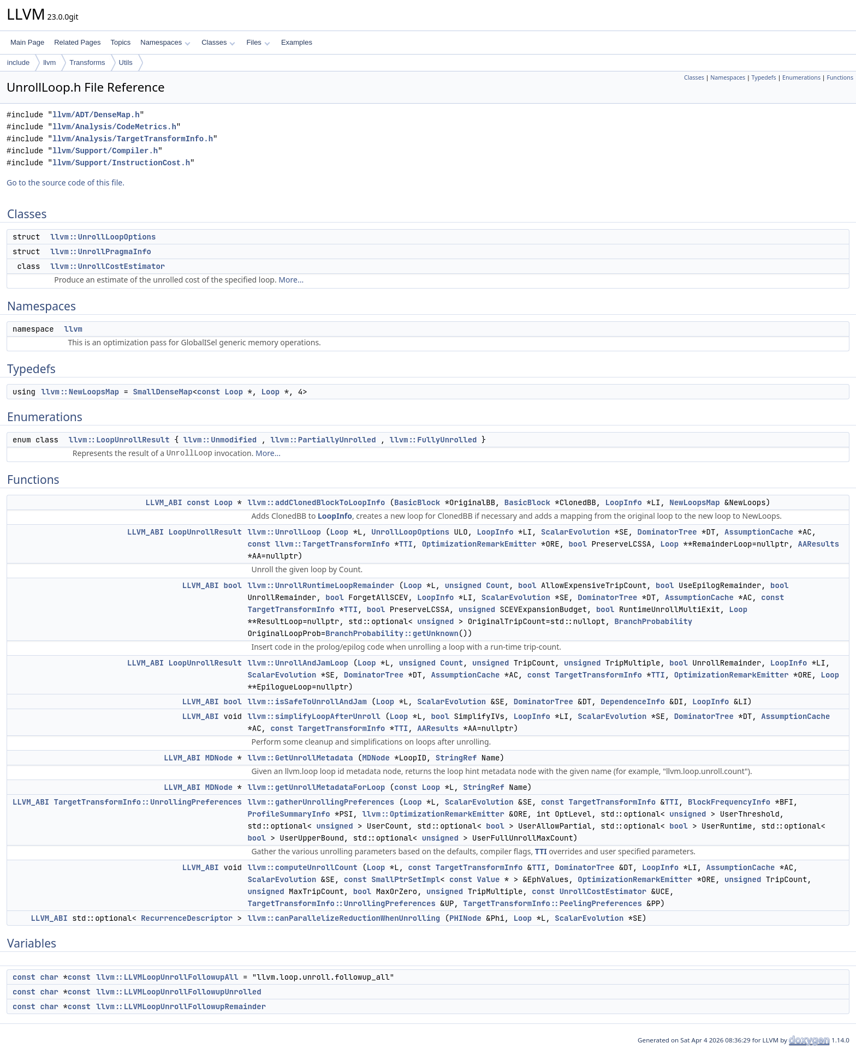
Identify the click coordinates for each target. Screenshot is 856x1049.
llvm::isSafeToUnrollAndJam (306, 701)
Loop (233, 392)
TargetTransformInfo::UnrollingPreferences (148, 802)
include (18, 62)
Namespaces (165, 42)
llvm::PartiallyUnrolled (323, 440)
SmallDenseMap (162, 392)
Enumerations (801, 77)
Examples (296, 42)
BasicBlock (417, 502)
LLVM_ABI (164, 502)
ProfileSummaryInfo (288, 814)
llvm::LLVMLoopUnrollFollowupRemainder (181, 1006)
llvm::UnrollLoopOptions (103, 237)
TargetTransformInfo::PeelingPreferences (552, 903)
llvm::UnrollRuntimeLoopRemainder (320, 585)
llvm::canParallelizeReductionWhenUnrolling (343, 918)
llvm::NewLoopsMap (80, 392)
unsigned (463, 585)
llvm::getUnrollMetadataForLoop (316, 787)
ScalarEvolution (575, 532)
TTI (406, 544)
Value (488, 879)
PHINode (465, 918)
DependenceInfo (633, 701)
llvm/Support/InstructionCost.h (121, 163)
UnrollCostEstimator (603, 891)
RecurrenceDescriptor (187, 918)
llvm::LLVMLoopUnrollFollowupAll (167, 977)
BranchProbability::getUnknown (392, 633)
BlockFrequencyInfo (729, 802)
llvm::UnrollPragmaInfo (100, 251)
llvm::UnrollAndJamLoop (297, 663)
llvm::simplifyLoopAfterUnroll (314, 716)
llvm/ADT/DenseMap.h (96, 115)
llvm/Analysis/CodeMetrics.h (114, 127)
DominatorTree (667, 532)
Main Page (27, 42)
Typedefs (764, 77)
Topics (120, 42)
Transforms (87, 62)
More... (291, 279)
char (49, 977)
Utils (126, 62)
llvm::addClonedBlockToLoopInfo (316, 502)
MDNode (219, 758)
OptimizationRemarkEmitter (479, 544)
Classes (218, 42)
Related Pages (77, 42)
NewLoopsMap (694, 502)
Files (258, 42)
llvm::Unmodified (220, 440)
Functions (840, 77)
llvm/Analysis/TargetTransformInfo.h (132, 139)
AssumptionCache (758, 532)
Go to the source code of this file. (65, 182)
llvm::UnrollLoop (283, 532)
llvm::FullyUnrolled (433, 440)
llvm (49, 62)
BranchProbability (653, 621)
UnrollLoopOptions (410, 532)
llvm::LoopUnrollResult (119, 440)
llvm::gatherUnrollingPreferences (320, 802)
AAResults (819, 544)
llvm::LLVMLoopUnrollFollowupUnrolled (178, 992)
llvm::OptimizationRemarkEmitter (433, 814)
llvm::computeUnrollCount (302, 867)
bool (577, 544)
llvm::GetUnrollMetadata (300, 758)
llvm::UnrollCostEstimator (107, 266)
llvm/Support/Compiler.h (105, 151)
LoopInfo (623, 502)
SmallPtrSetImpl (405, 879)
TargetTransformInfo (291, 609)
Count (497, 585)
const (208, 392)
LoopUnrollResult (205, 532)
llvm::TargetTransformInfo (332, 544)
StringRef (456, 758)
